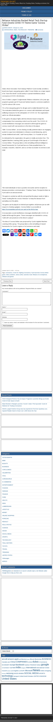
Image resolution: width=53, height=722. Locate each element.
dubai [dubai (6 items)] (35, 664)
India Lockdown (10, 274)
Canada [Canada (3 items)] (4, 664)
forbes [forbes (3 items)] (39, 667)
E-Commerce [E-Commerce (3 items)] (43, 664)
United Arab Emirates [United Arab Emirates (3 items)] (26, 678)
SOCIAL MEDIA (6, 536)
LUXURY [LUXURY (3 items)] (22, 673)
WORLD (4, 563)
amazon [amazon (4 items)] (11, 661)
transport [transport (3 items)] (16, 678)
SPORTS (5, 539)
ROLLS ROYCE (6, 527)
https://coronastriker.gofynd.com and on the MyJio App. (20, 209)
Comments (40, 30)
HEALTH (4, 502)
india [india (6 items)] (18, 669)
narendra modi (28, 274)
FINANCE (5, 496)
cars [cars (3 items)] (8, 664)
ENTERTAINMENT (7, 487)
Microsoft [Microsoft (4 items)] (28, 673)
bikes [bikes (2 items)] (28, 661)
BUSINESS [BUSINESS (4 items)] (46, 661)
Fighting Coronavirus (25, 272)
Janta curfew (19, 274)
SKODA (4, 533)
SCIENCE (5, 530)
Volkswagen (5, 560)
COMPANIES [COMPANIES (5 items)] (21, 664)
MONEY (4, 515)
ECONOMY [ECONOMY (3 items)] (5, 667)
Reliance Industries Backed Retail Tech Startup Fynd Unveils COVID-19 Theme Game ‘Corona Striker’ (24, 23)
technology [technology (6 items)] (7, 678)
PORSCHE (5, 521)
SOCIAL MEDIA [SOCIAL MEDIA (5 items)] (31, 675)
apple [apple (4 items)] (16, 661)
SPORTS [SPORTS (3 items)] (42, 676)
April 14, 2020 (19, 28)
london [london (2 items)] (8, 673)
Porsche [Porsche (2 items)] (4, 676)
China (4, 478)
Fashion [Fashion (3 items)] (27, 667)
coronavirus (9, 272)
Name (4, 309)
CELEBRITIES (6, 475)
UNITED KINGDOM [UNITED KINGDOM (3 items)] (39, 678)
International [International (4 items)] (31, 670)
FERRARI (5, 493)
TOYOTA (4, 548)
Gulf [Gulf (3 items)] (11, 670)
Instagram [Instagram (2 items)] (23, 670)
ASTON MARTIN (7, 460)
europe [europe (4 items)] (12, 667)
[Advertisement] (26, 69)
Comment (5, 291)
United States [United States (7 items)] (9, 681)
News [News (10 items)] (36, 672)
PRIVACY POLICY (26, 12)
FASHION (5, 490)
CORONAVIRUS (8, 30)
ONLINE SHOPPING (8, 518)
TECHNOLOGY (22, 30)
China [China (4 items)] (12, 664)
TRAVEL (4, 551)
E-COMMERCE (6, 484)
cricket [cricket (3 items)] (30, 664)
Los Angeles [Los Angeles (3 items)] (15, 673)
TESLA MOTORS (7, 545)
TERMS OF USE (26, 15)
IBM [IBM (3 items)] (14, 670)
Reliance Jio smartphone (40, 274)
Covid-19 (15, 272)
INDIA (15, 30)
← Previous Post (7, 281)
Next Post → (47, 281)
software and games (8, 276)
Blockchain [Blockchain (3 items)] (38, 661)
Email (4, 314)
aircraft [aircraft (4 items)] (4, 661)
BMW (3, 463)
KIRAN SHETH (8, 28)
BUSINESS (5, 469)
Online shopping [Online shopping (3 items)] (45, 673)
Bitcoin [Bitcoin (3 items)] (32, 661)
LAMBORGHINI (6, 508)
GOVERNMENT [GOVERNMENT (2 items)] (5, 670)
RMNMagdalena (7, 573)
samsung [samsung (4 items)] (9, 676)
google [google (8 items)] (45, 666)
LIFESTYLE (5, 512)
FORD (4, 499)
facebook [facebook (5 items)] (20, 667)
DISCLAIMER (26, 8)
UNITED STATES (7, 557)
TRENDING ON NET (8, 1)
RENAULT (5, 524)
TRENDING (31, 30)
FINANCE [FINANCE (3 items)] (33, 667)
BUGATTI (5, 466)
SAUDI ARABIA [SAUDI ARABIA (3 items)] (19, 676)
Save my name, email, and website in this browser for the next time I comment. (26, 325)
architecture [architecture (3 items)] (23, 661)
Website (4, 319)
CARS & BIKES (6, 472)
